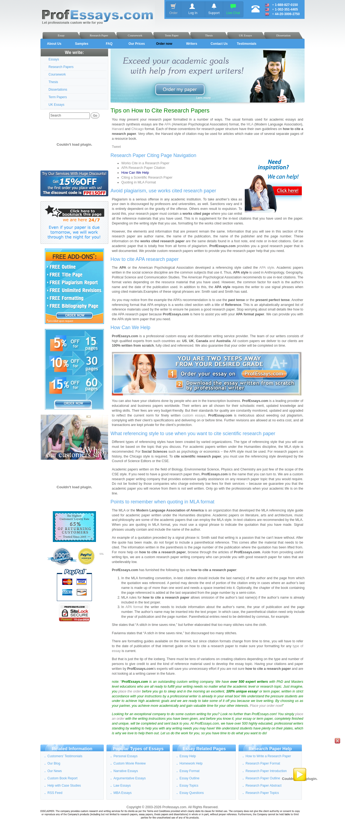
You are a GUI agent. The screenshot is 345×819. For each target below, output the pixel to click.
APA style (266, 267)
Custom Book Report (62, 778)
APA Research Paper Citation (143, 168)
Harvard (118, 129)
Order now (164, 44)
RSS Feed (54, 793)
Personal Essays (125, 756)
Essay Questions (192, 793)
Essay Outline (189, 778)
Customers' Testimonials (64, 756)
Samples (81, 44)
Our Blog (53, 763)
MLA (250, 124)
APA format (134, 607)
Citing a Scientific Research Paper (146, 177)
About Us (54, 44)
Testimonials (246, 44)
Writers (191, 44)
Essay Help (188, 756)
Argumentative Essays (129, 778)
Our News (54, 771)
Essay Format (189, 771)
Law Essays (122, 785)
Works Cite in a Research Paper (145, 163)
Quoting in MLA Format (138, 182)
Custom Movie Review (129, 763)
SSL (101, 553)
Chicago (137, 129)
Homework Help (191, 763)
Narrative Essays (125, 771)
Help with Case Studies (64, 785)
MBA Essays (122, 793)
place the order (129, 691)
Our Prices (137, 44)
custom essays (194, 415)
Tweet (116, 147)
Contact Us (219, 44)
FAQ (109, 44)
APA (167, 124)
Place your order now (266, 706)
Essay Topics (189, 785)
